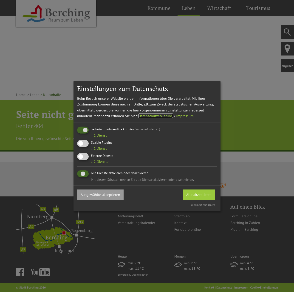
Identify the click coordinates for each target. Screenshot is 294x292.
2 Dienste (99, 161)
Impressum (185, 116)
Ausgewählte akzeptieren (100, 194)
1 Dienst (99, 135)
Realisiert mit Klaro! (202, 205)
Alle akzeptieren (199, 194)
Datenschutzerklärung (156, 116)
